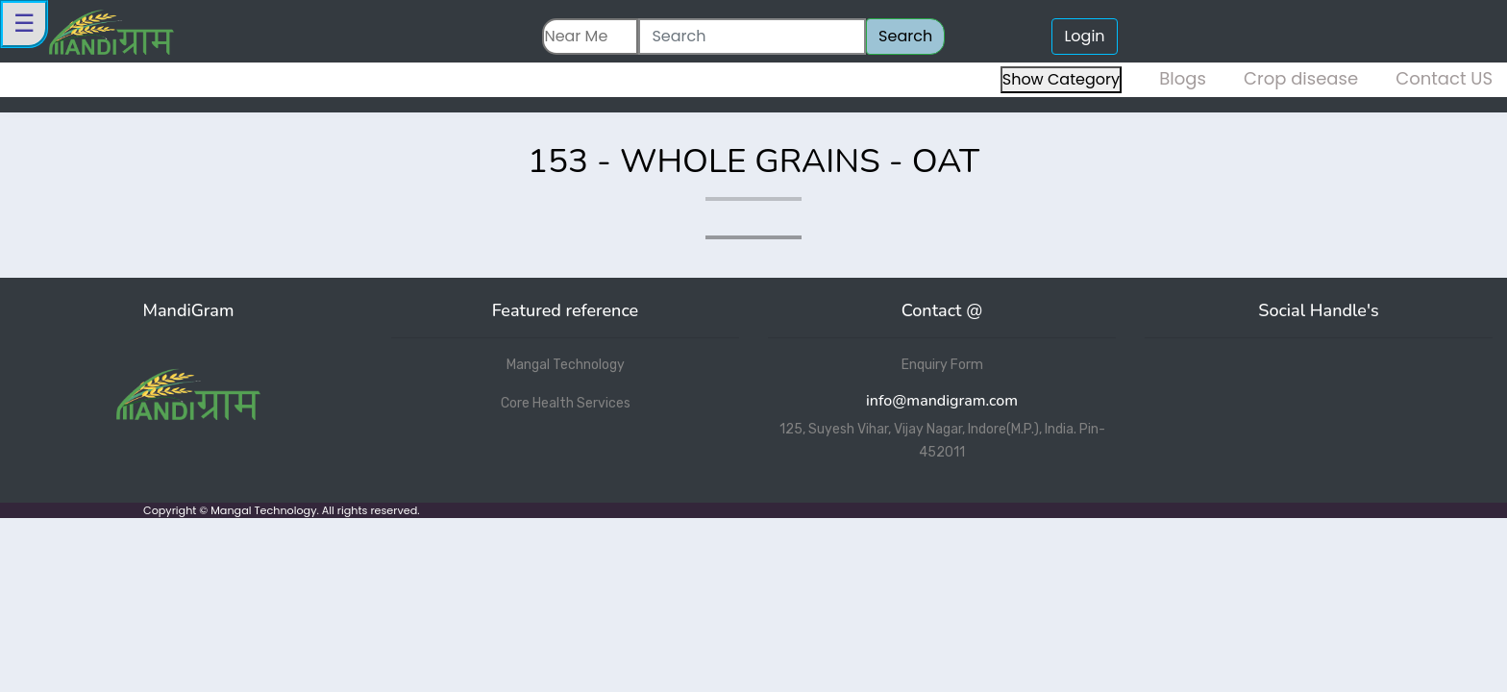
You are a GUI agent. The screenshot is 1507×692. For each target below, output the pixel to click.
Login (1084, 36)
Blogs (1182, 78)
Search (905, 36)
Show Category (1061, 79)
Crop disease (1301, 78)
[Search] (752, 36)
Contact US (1444, 78)
